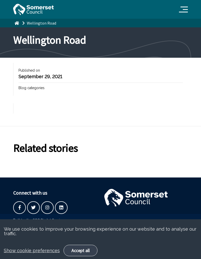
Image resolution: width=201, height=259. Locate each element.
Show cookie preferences (32, 254)
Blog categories (31, 88)
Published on (29, 70)
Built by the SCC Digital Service (38, 220)
